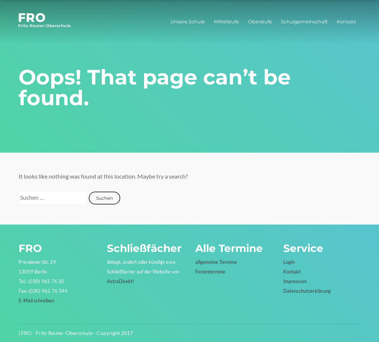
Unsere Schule (187, 21)
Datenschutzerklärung (307, 291)
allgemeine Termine (216, 262)
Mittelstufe (226, 21)
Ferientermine (210, 272)
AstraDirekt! (120, 281)
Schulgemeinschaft (304, 21)
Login (289, 262)
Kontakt (346, 21)
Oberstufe (260, 21)
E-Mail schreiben (36, 300)
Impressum (295, 281)
